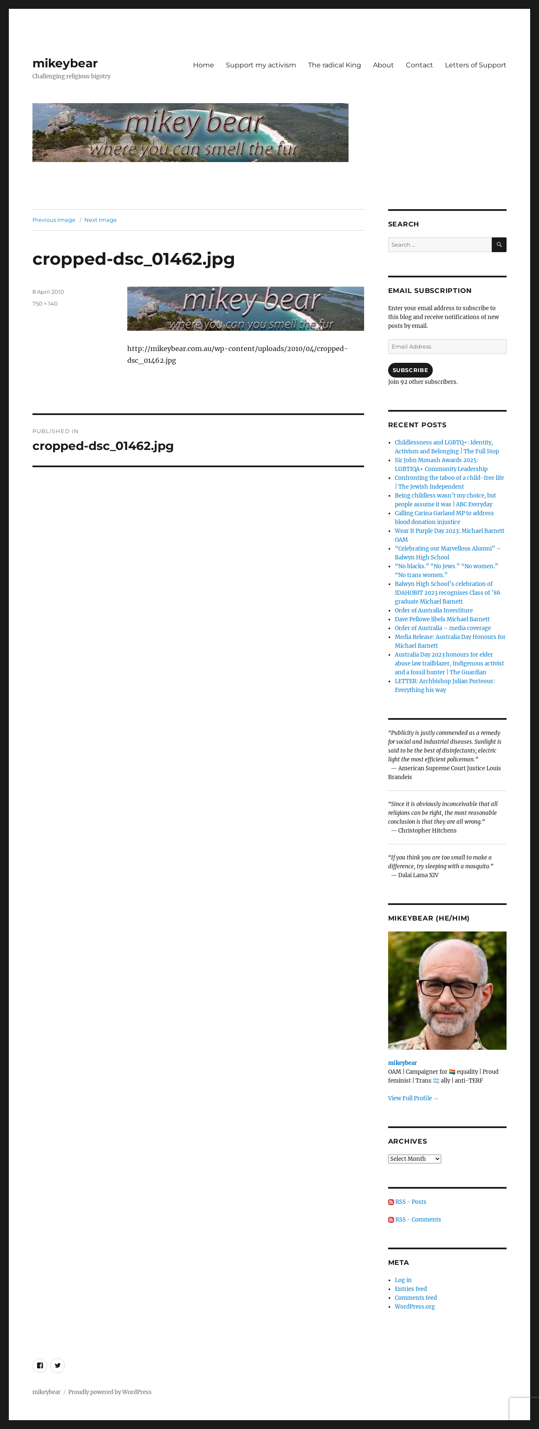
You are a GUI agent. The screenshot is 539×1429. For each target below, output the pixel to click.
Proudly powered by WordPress (110, 1392)
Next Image (100, 219)
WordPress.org (415, 1306)
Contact (419, 65)
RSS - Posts (407, 1201)
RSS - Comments (414, 1219)
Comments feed (416, 1297)
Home (203, 65)
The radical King (334, 65)
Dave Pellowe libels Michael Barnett (442, 619)
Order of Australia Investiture (434, 610)
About (383, 65)
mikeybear (65, 63)
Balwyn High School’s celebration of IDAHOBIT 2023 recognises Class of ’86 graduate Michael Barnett (448, 592)
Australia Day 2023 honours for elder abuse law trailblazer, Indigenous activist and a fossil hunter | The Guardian (449, 663)
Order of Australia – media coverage (443, 628)
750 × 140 (45, 303)
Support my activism (261, 65)
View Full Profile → (413, 1098)
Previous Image (53, 219)
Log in (403, 1280)
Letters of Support (476, 65)
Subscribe (410, 370)
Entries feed (411, 1289)
